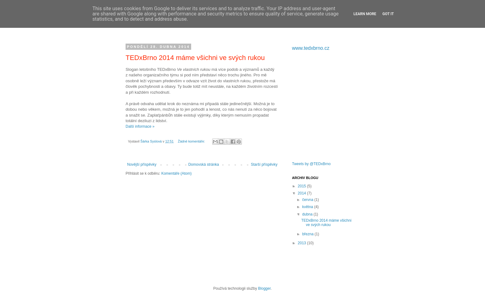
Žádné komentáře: (192, 141)
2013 (302, 243)
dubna (308, 214)
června (308, 200)
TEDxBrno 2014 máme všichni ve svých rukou (195, 58)
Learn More (365, 14)
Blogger (264, 288)
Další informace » (140, 126)
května (308, 207)
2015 (302, 186)
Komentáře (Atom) (176, 173)
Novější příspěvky (142, 164)
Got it (388, 14)
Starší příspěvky (264, 164)
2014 (302, 193)
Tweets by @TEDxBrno (311, 164)
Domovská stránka (203, 164)
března (308, 234)
